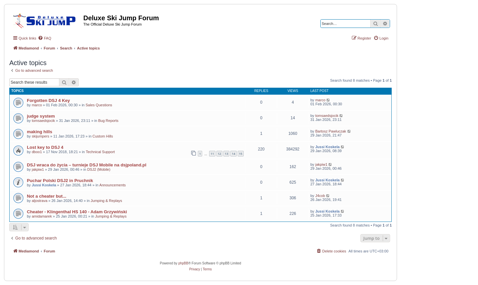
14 (233, 153)
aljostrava (39, 201)
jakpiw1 (38, 169)
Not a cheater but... (46, 196)
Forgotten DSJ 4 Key (48, 100)
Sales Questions (99, 105)
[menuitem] (44, 38)
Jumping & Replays (106, 201)
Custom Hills (103, 136)
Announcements (112, 185)
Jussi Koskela (327, 147)
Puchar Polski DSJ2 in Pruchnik (60, 180)
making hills (39, 131)
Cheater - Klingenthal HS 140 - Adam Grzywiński (77, 211)
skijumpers (40, 136)
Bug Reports (108, 121)
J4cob (320, 196)
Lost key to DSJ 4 (45, 147)
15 (240, 153)
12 (219, 153)
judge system (41, 116)
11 (212, 153)
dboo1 (37, 152)
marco (37, 105)
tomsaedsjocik (43, 121)
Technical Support (100, 152)
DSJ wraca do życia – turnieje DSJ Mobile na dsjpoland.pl (86, 164)
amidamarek (42, 216)
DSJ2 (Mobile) (99, 169)
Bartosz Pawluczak (330, 131)
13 (226, 153)
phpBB (183, 263)
